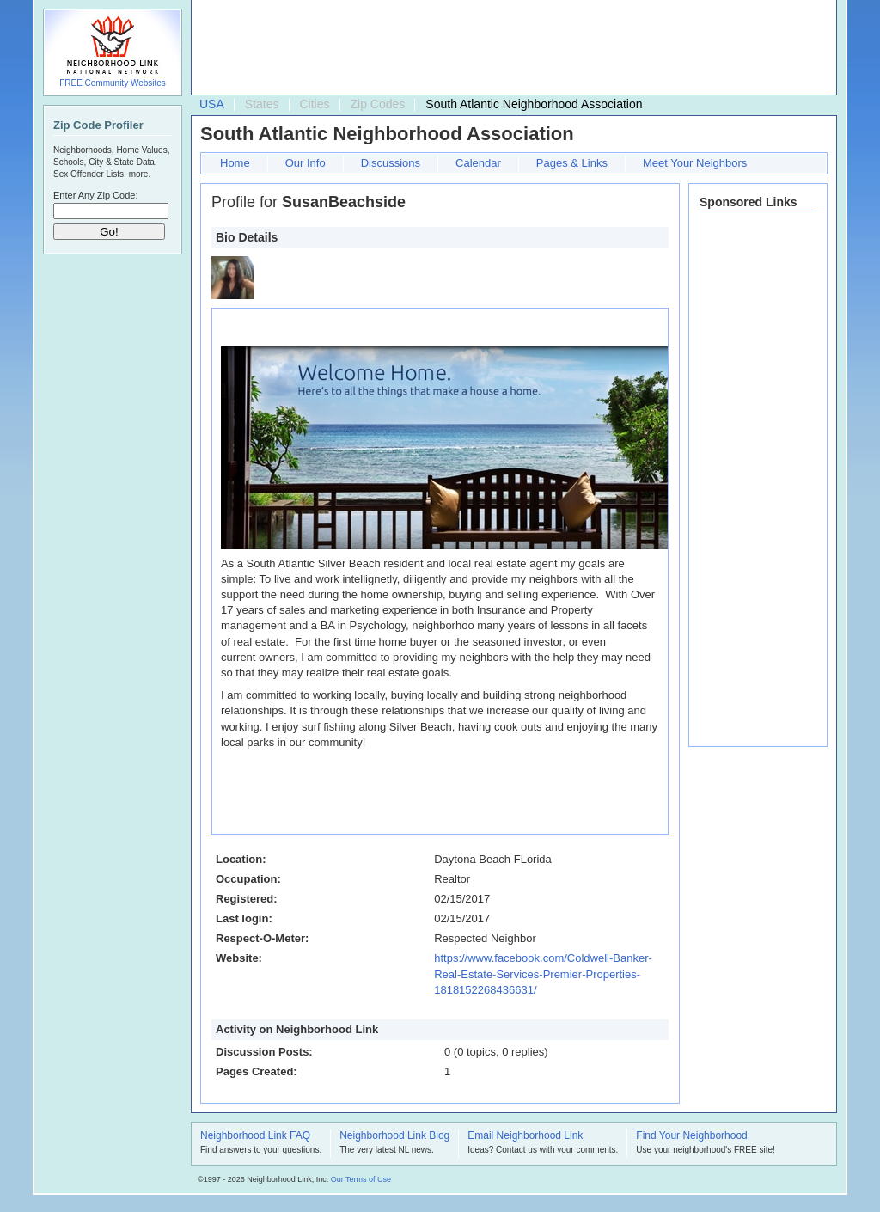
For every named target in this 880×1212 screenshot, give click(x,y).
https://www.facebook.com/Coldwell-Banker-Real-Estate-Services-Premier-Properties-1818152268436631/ (543, 973)
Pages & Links (572, 162)
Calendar (478, 162)
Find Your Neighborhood (691, 1136)
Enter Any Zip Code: (95, 195)
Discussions (390, 162)
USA (211, 104)
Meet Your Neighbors (695, 162)
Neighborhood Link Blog (394, 1136)
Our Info (305, 162)
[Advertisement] (509, 48)
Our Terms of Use (361, 1179)
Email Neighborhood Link (525, 1136)
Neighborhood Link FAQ (255, 1136)
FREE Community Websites (112, 83)
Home (235, 162)
